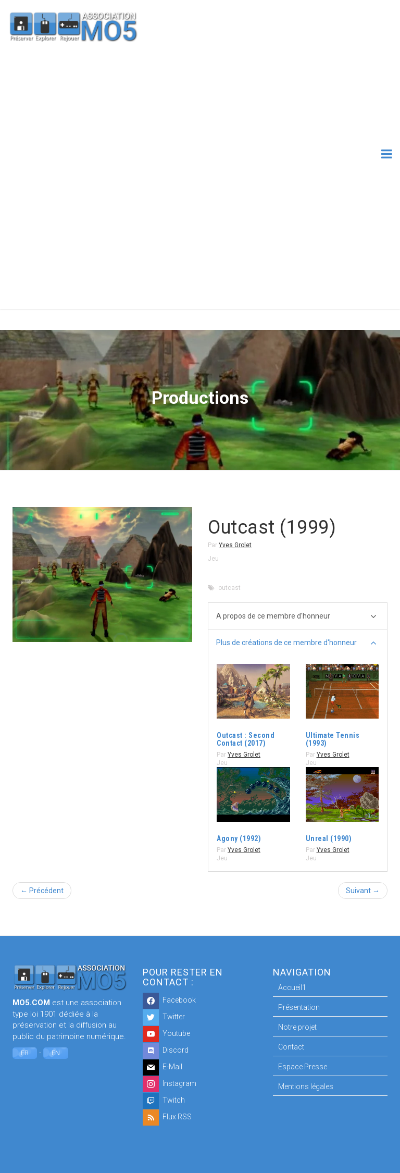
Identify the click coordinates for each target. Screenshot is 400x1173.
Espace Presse (302, 1067)
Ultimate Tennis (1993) (333, 739)
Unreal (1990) (329, 838)
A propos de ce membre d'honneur (296, 616)
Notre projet (297, 1027)
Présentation (299, 1007)
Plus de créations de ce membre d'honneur (296, 643)
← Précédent (42, 890)
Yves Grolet (235, 545)
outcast (229, 587)
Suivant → (363, 890)
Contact (291, 1047)
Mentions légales (305, 1086)
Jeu (213, 558)
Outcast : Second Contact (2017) (245, 739)
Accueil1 (292, 987)
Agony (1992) (239, 838)
